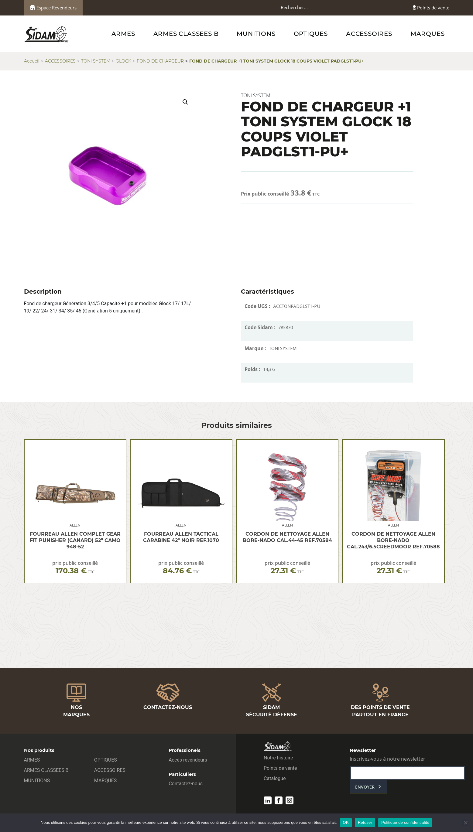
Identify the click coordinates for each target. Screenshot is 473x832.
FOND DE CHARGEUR (160, 61)
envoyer (365, 787)
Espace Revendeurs (53, 8)
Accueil (31, 61)
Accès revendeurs (188, 760)
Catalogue (275, 778)
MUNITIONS (256, 33)
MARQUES (427, 33)
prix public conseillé (75, 567)
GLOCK (123, 61)
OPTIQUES (311, 33)
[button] (185, 102)
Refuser (365, 822)
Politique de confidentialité (405, 822)
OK (346, 822)
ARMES (123, 33)
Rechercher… (294, 7)
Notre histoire (278, 758)
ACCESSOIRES (369, 33)
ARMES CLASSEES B (186, 33)
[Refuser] (465, 823)
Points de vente (431, 8)
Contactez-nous (186, 783)
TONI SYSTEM (95, 61)
